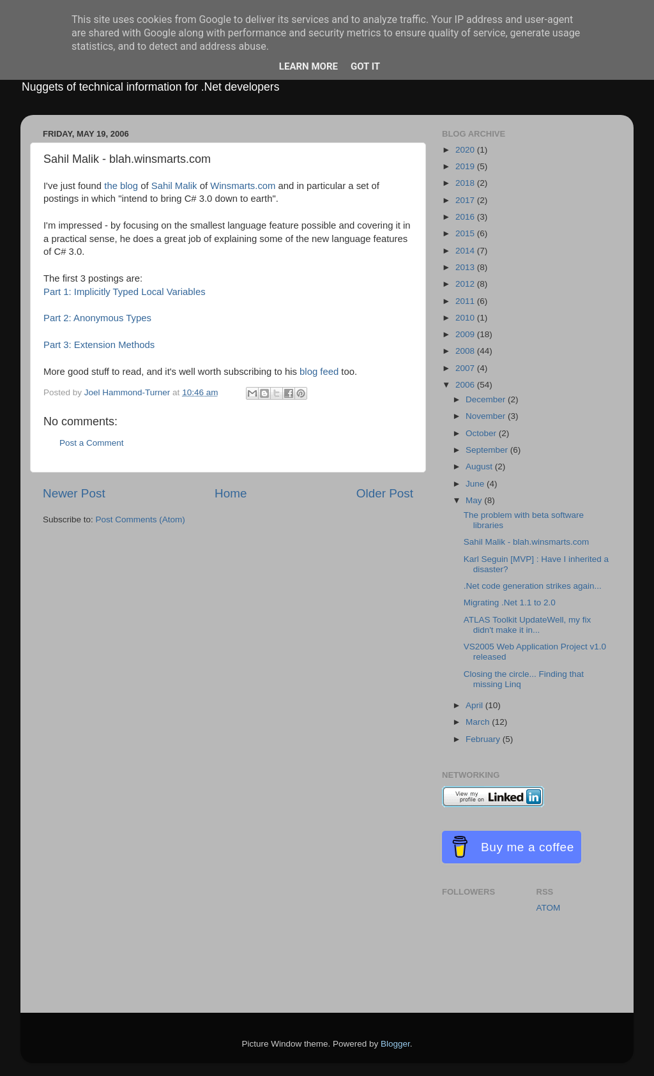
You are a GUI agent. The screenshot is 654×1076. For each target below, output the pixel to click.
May (475, 500)
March (479, 722)
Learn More (308, 66)
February (484, 739)
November (487, 416)
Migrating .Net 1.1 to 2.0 (510, 602)
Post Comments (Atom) (140, 519)
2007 (466, 368)
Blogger (395, 1044)
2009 (466, 334)
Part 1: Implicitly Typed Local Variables (124, 292)
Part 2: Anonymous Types (97, 318)
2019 (466, 166)
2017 (466, 200)
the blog (121, 186)
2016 (466, 217)
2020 (466, 150)
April (475, 705)
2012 (466, 284)
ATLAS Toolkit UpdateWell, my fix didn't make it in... (527, 625)
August (480, 466)
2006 (466, 385)
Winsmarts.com (242, 186)
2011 (466, 301)
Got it (365, 66)
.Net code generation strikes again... (533, 586)
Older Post (384, 493)
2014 (466, 250)
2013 (466, 267)
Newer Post (74, 493)
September (488, 450)
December (487, 399)
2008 (466, 351)
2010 (466, 317)
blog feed (319, 372)
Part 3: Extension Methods (99, 345)
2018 (466, 183)
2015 (466, 233)
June (476, 484)
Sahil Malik (174, 186)
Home (231, 493)
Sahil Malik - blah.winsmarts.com (526, 542)
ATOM (548, 908)
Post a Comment (91, 443)
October (482, 433)
